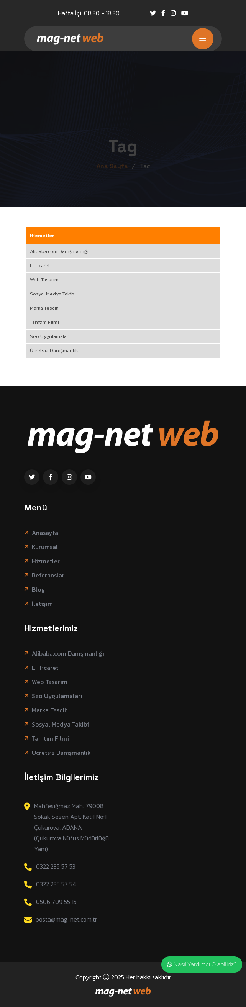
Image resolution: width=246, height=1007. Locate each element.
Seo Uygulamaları (50, 336)
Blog (38, 590)
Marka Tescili (44, 308)
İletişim (42, 604)
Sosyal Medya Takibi (53, 293)
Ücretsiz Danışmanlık (54, 350)
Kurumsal (45, 547)
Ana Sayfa (112, 166)
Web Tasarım (44, 279)
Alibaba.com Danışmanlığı (59, 251)
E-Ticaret (40, 265)
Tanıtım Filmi (44, 322)
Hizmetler (42, 235)
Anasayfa (45, 533)
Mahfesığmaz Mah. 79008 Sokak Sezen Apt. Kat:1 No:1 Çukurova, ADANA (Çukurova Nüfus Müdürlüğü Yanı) (71, 827)
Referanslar (48, 575)
